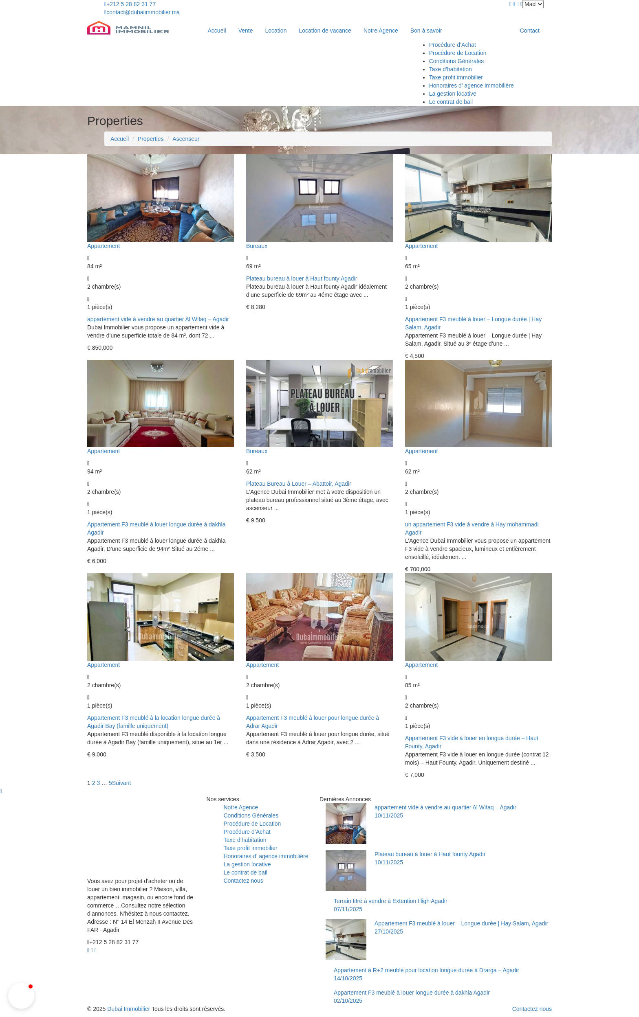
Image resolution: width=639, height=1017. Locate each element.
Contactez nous (243, 880)
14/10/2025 (348, 978)
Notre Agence (381, 30)
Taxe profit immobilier (456, 77)
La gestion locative (452, 93)
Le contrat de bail (451, 102)
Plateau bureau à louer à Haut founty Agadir (301, 278)
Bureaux (256, 246)
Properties (151, 139)
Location (276, 30)
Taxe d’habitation (450, 69)
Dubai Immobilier (128, 1009)
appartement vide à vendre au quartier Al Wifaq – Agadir (158, 319)
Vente (245, 30)
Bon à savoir (427, 30)
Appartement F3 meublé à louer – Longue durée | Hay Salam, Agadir (461, 923)
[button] (21, 996)
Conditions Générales (456, 61)
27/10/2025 (389, 931)
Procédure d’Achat (452, 45)
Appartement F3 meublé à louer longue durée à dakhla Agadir (412, 992)
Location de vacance (325, 30)
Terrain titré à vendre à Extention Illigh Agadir (390, 901)
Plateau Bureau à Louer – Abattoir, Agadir (298, 483)
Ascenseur (185, 139)
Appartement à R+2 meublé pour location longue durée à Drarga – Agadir (426, 970)
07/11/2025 (348, 909)
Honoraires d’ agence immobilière (471, 85)
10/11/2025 (389, 815)
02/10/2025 (348, 1000)
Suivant (121, 783)
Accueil (217, 30)
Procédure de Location (458, 53)
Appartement (103, 246)
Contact (530, 30)
